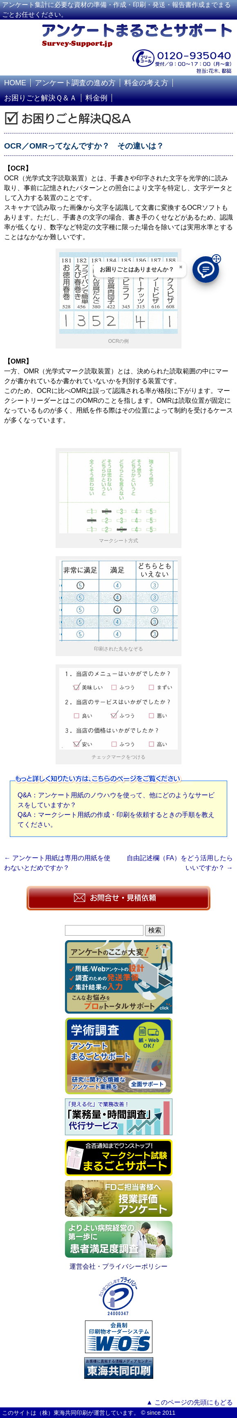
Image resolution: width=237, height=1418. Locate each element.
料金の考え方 (146, 83)
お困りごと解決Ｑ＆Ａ (40, 98)
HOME (15, 83)
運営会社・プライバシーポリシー (118, 1266)
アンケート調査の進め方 (75, 83)
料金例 (96, 98)
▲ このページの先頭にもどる (189, 1402)
